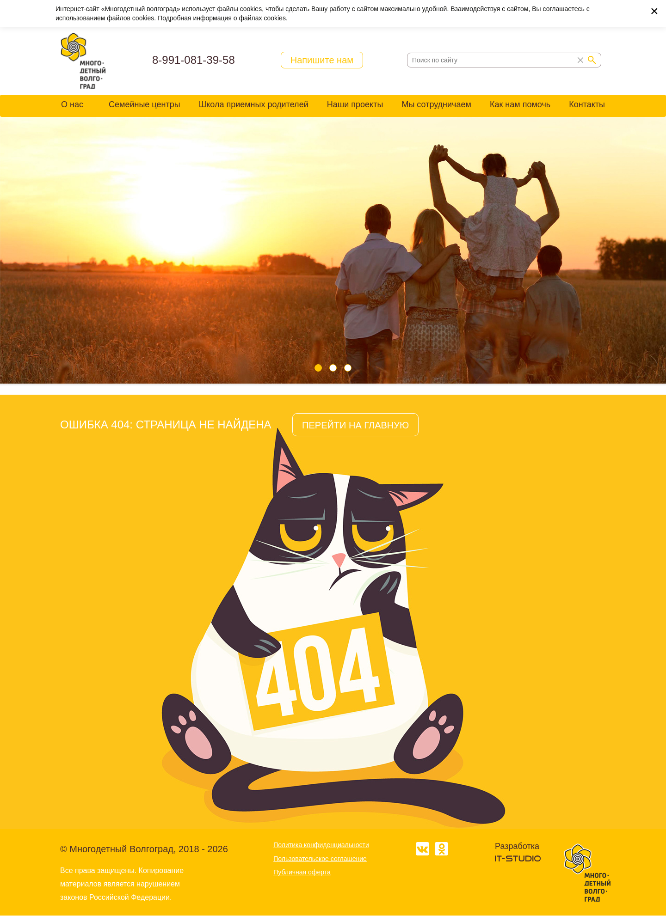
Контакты (587, 104)
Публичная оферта (302, 872)
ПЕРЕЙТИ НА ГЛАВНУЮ (355, 425)
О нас (72, 104)
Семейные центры (144, 104)
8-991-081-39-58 (193, 60)
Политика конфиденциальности (321, 845)
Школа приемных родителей (253, 104)
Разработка (517, 846)
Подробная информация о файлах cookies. (223, 18)
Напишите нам (321, 60)
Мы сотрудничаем (436, 104)
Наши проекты (355, 104)
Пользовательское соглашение (320, 858)
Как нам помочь (520, 104)
